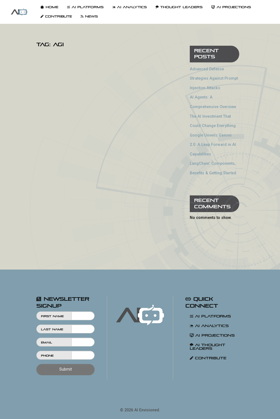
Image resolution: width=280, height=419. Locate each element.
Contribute (56, 16)
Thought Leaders (179, 7)
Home (49, 7)
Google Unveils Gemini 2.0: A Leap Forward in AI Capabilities (213, 145)
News (89, 16)
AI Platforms (85, 7)
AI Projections (231, 7)
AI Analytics (129, 7)
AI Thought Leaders (207, 347)
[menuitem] (19, 12)
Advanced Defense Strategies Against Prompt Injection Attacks (214, 78)
